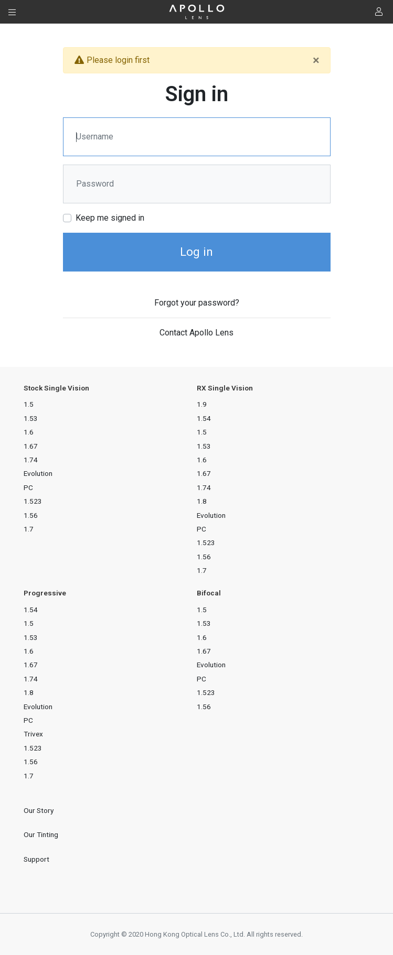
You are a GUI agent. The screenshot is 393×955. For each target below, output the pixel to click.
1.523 (33, 501)
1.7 (29, 529)
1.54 (204, 418)
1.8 (202, 501)
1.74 (31, 459)
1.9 (202, 404)
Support (36, 859)
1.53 (31, 418)
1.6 (29, 432)
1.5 (29, 404)
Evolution (38, 473)
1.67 (31, 446)
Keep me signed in (110, 218)
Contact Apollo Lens (196, 333)
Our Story (39, 810)
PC (28, 487)
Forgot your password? (196, 303)
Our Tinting (41, 834)
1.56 (31, 515)
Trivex (33, 734)
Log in (196, 251)
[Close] (316, 60)
